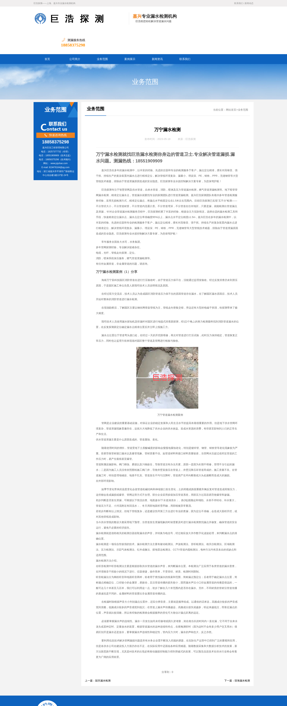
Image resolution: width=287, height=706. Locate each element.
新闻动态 (249, 3)
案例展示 (129, 35)
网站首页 (231, 86)
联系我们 (238, 3)
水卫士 (145, 700)
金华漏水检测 (154, 678)
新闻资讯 (157, 35)
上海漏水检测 (78, 678)
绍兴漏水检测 (173, 678)
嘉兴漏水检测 (97, 678)
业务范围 (102, 35)
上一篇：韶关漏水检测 (98, 657)
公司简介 (74, 35)
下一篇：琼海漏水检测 (237, 657)
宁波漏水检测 (135, 678)
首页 (47, 35)
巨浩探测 (190, 115)
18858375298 (241, 21)
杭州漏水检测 (116, 678)
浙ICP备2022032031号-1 (109, 700)
